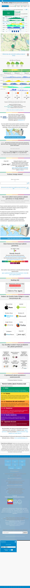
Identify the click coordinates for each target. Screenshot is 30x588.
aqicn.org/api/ (20, 184)
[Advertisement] (15, 166)
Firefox (21, 370)
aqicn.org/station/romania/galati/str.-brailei (15, 289)
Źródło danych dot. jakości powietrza (15, 564)
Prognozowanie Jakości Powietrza (15, 567)
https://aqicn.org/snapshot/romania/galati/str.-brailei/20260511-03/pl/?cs (15, 154)
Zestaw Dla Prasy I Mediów (15, 552)
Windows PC (21, 361)
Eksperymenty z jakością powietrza (15, 558)
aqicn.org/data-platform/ (15, 305)
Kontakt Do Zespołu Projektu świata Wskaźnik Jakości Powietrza (15, 551)
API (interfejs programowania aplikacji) (15, 569)
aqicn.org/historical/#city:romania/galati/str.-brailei (15, 286)
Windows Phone (9, 361)
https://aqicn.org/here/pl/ (15, 148)
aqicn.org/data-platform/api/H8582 (20, 182)
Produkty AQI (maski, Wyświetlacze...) (15, 568)
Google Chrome (9, 370)
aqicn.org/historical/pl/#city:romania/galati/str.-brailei (14, 303)
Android (21, 352)
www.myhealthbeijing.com (21, 514)
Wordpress (9, 379)
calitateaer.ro (21, 120)
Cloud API (21, 379)
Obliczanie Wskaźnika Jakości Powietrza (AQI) (15, 565)
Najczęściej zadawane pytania (14, 562)
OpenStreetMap (23, 50)
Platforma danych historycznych (15, 570)
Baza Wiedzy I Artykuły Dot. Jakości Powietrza (15, 557)
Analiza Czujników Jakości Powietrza (15, 559)
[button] (13, 47)
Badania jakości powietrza (15, 555)
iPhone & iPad (9, 352)
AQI (7, 9)
